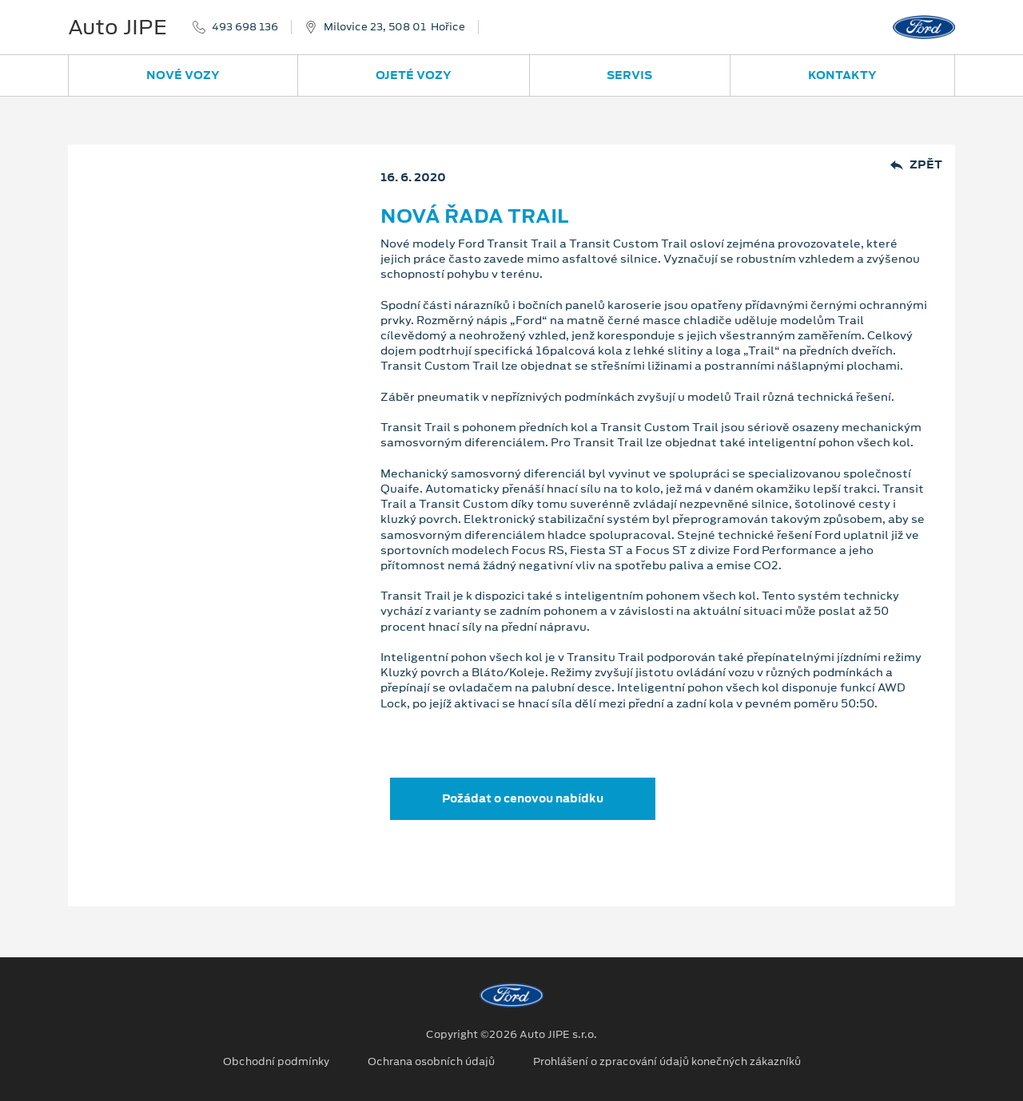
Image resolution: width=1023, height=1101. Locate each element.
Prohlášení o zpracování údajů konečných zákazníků (667, 1062)
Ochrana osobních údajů (431, 1062)
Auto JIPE (117, 27)
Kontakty (842, 75)
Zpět (916, 164)
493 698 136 (245, 27)
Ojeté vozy (414, 75)
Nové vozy (183, 75)
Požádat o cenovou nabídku (522, 798)
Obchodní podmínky (276, 1062)
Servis (629, 75)
